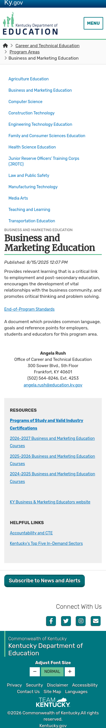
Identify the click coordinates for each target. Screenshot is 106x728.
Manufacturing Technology (35, 181)
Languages (76, 688)
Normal (52, 668)
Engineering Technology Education (43, 118)
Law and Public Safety (31, 171)
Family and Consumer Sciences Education (40, 131)
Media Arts (19, 191)
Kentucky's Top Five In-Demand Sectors (50, 539)
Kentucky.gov (53, 722)
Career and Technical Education (48, 45)
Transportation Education (34, 211)
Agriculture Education (30, 78)
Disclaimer (57, 681)
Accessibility (85, 681)
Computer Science (27, 98)
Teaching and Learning (31, 201)
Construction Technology (34, 108)
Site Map (52, 688)
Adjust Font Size (53, 659)
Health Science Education (34, 144)
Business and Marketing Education (46, 88)
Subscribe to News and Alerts (44, 577)
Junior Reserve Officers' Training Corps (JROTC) (47, 158)
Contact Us (28, 688)
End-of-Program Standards (32, 298)
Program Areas (25, 52)
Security (34, 681)
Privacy (14, 681)
